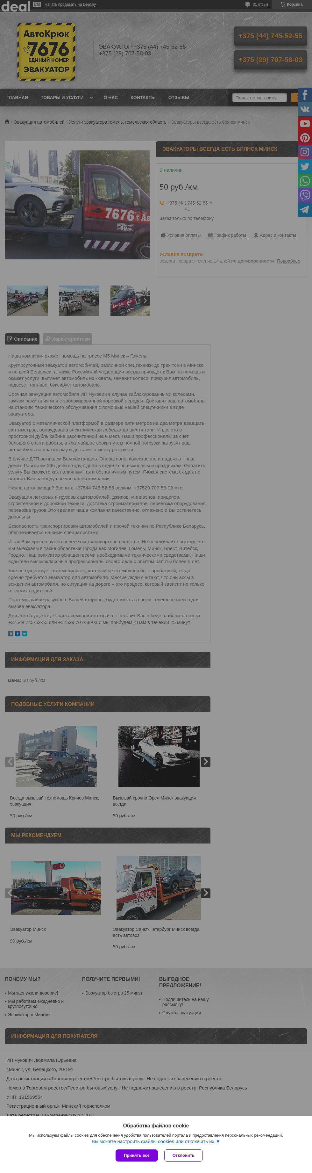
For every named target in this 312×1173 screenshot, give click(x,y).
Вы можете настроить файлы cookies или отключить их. (154, 1141)
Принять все (137, 1155)
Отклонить (184, 1155)
